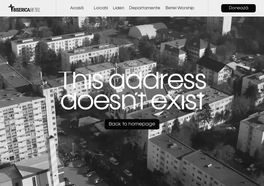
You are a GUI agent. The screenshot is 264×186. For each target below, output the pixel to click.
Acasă (77, 8)
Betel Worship (180, 8)
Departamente (144, 8)
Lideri (118, 8)
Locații (101, 8)
